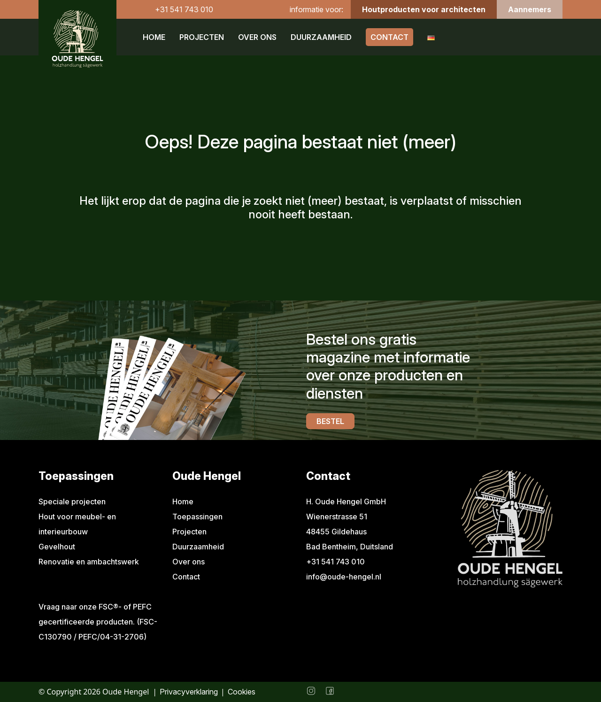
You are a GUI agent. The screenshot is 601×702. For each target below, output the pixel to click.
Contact (389, 37)
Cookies (241, 691)
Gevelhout (57, 546)
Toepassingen (197, 516)
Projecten (201, 37)
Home (154, 37)
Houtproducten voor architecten (423, 9)
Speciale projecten (72, 501)
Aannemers (529, 9)
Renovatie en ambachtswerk (89, 561)
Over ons (257, 37)
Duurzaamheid (321, 37)
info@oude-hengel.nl (343, 576)
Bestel (330, 421)
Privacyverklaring (189, 691)
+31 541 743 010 (184, 9)
